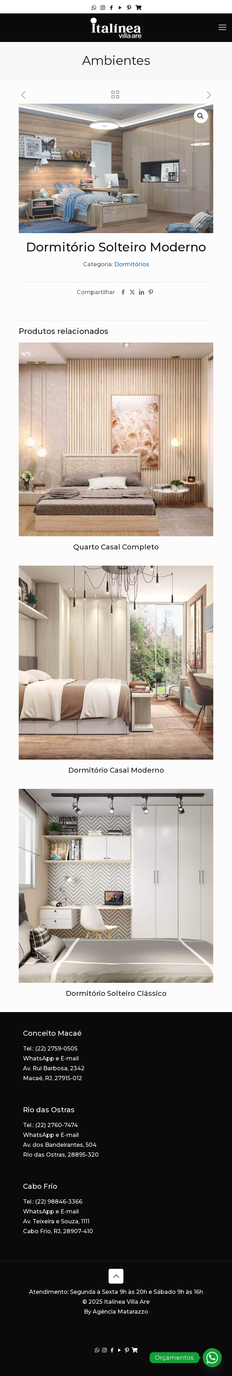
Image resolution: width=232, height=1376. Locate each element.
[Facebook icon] (111, 7)
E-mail (69, 1058)
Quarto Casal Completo (116, 547)
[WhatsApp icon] (94, 7)
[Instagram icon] (102, 7)
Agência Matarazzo (120, 1311)
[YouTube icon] (120, 7)
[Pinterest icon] (129, 7)
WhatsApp (38, 1058)
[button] (201, 116)
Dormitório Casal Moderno (116, 770)
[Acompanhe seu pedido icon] (138, 7)
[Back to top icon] (116, 1276)
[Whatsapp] (212, 1357)
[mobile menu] (222, 28)
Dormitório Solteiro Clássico (116, 993)
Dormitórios (131, 264)
